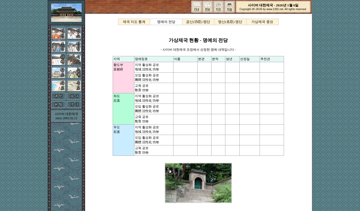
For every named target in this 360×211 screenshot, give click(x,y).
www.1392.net (274, 9)
